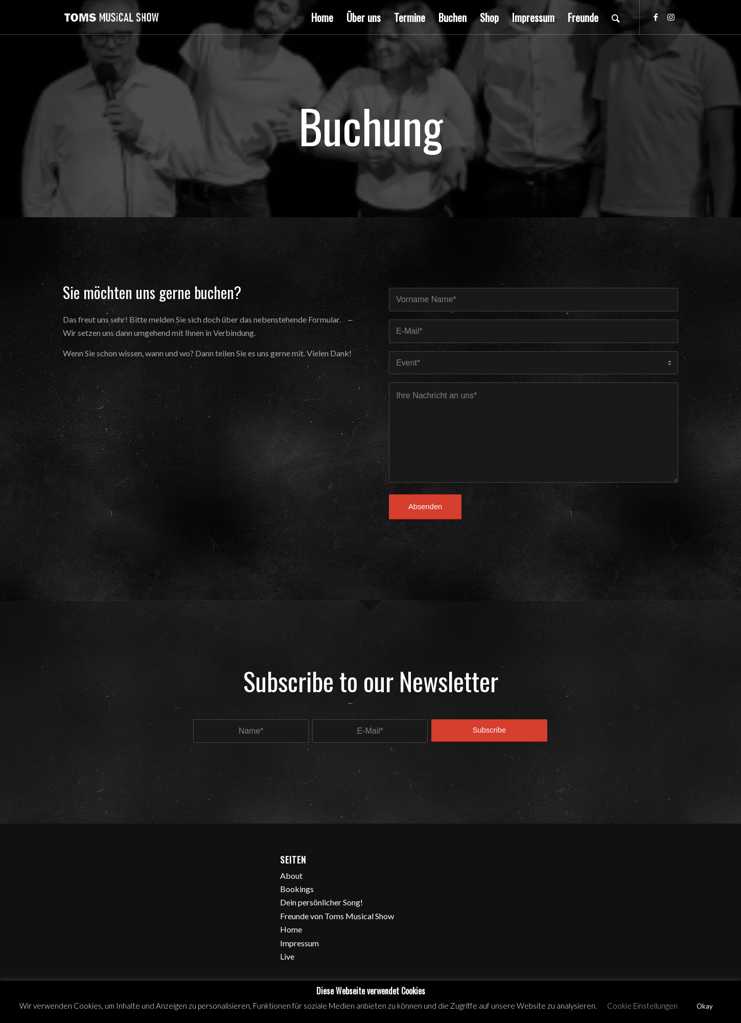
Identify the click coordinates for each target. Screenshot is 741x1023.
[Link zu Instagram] (671, 17)
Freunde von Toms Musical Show (337, 916)
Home (291, 929)
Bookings (297, 889)
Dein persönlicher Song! (321, 902)
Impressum (299, 943)
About (291, 875)
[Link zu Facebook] (655, 17)
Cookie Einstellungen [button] (642, 1005)
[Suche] (616, 17)
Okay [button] (705, 1006)
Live (287, 956)
